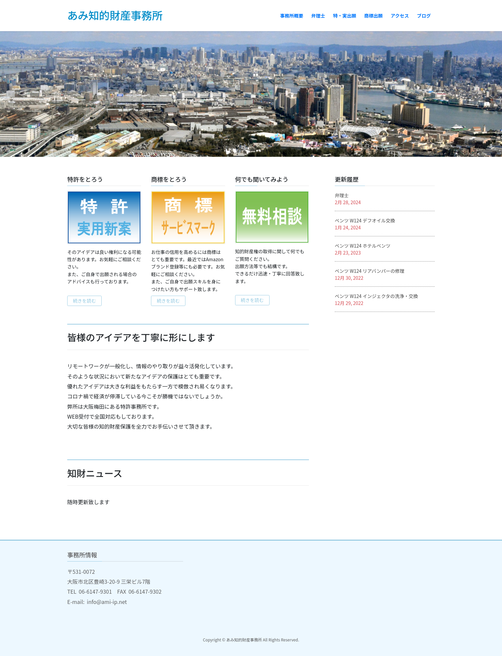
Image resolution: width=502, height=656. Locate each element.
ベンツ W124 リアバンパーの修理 (369, 271)
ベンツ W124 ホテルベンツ (362, 245)
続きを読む (84, 300)
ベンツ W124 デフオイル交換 (365, 220)
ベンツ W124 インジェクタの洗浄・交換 (376, 296)
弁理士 (342, 195)
